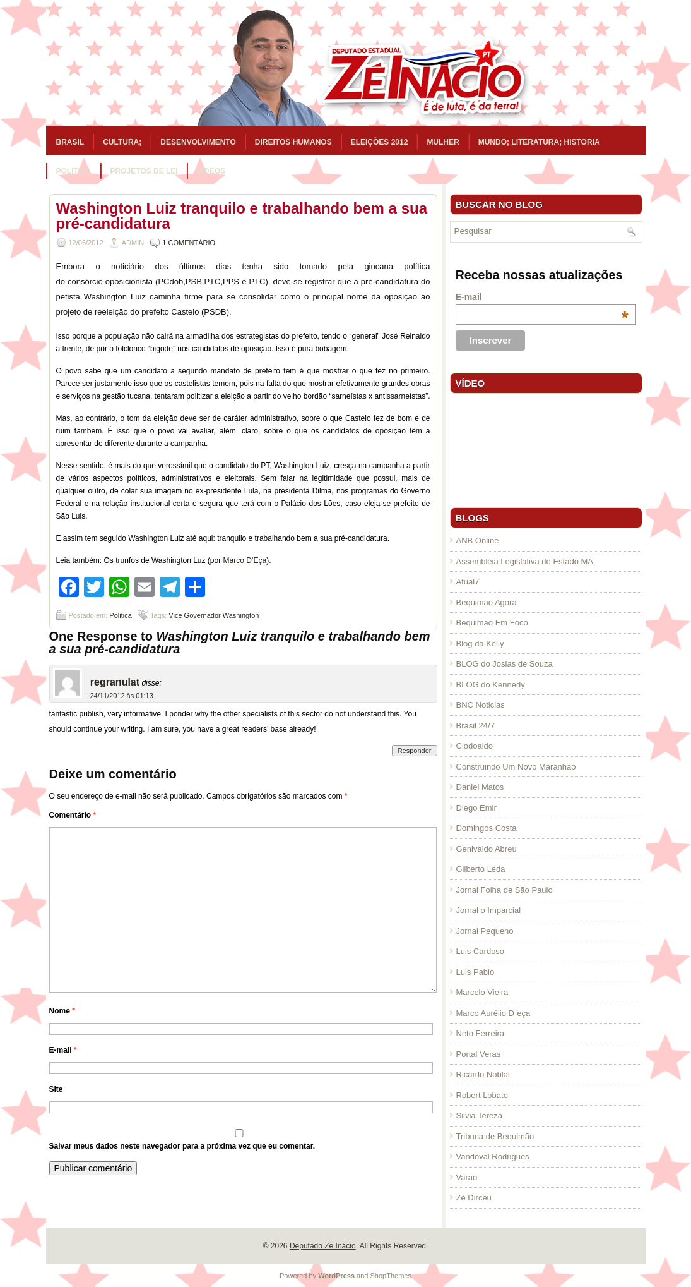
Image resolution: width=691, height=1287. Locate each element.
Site (56, 1089)
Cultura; (122, 142)
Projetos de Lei (144, 171)
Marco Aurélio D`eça (493, 1013)
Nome (62, 1010)
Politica (74, 171)
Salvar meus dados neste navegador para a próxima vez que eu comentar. (182, 1146)
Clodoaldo (474, 746)
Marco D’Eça (245, 560)
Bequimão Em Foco (492, 622)
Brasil (70, 142)
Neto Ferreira (480, 1033)
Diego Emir (476, 808)
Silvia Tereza (479, 1115)
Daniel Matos (480, 787)
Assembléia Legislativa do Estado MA (525, 561)
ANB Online (477, 540)
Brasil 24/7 (475, 725)
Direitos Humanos (293, 142)
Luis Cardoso (480, 951)
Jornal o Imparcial (488, 910)
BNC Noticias (480, 705)
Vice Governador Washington (213, 615)
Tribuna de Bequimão (495, 1136)
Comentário (73, 815)
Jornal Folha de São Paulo (504, 890)
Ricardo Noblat (483, 1074)
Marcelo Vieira (482, 992)
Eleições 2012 (379, 142)
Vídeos (211, 171)
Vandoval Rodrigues (492, 1156)
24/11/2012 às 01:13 (121, 695)
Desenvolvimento (198, 142)
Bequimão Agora (486, 602)
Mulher (443, 142)
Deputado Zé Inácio (323, 1246)
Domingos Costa (486, 828)
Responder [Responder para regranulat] (415, 750)
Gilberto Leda (480, 869)
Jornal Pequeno (485, 931)
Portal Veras (478, 1054)
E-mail (63, 1050)
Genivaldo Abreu (486, 849)
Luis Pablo (475, 972)
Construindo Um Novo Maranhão (516, 766)
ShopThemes (390, 1275)
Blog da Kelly (480, 643)
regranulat (114, 682)
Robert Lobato (482, 1095)
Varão (467, 1177)
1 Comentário (188, 242)
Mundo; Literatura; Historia (539, 142)
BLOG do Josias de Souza (504, 663)
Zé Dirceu (474, 1197)
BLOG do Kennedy (490, 684)
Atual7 (468, 581)
